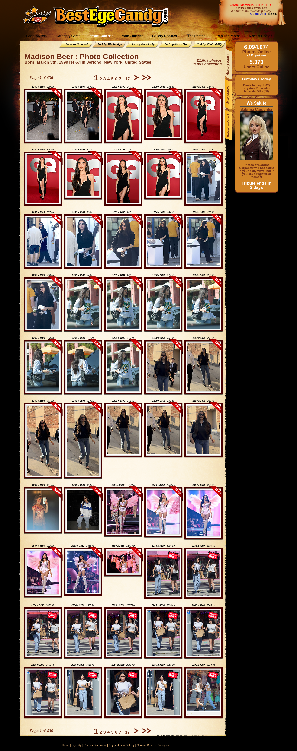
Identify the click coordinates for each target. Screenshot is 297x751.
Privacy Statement (95, 745)
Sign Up (77, 745)
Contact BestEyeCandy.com (154, 745)
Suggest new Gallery (121, 745)
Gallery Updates (164, 36)
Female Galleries (100, 36)
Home (65, 745)
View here (251, 8)
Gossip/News (36, 36)
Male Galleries (132, 36)
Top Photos (196, 36)
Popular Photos (228, 36)
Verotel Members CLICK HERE (251, 5)
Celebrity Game (69, 36)
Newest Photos (260, 36)
